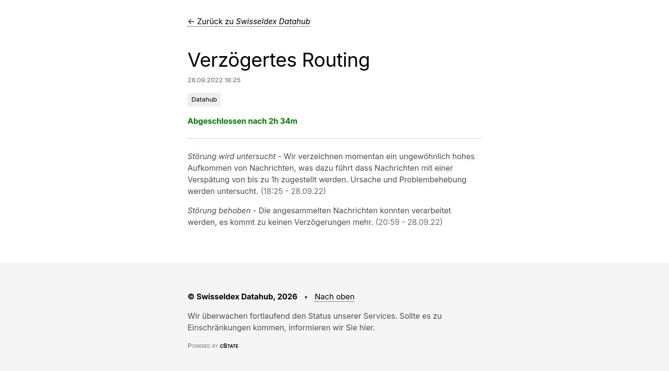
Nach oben (334, 296)
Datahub (204, 99)
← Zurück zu (249, 21)
